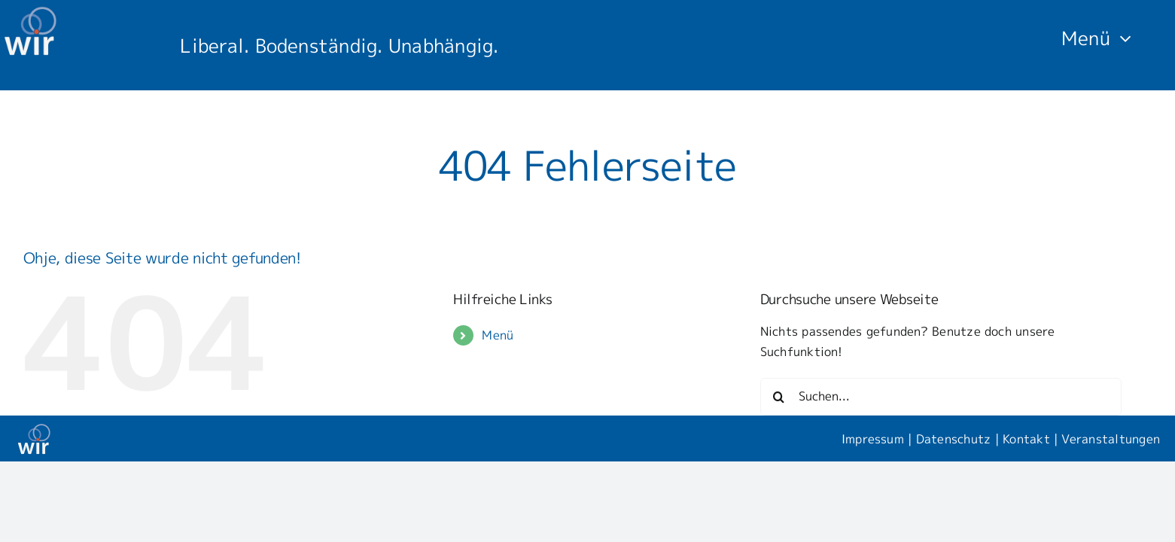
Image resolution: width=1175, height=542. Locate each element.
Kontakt (1026, 439)
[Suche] (779, 397)
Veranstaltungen (1110, 439)
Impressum (873, 439)
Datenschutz (953, 439)
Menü (497, 335)
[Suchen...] (941, 397)
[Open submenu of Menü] (1121, 37)
